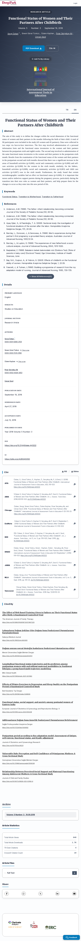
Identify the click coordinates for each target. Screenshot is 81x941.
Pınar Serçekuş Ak (64, 33)
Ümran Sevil (40, 37)
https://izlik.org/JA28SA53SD (17, 459)
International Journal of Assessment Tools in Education (40, 92)
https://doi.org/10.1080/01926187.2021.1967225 (18, 622)
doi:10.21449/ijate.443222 (37, 499)
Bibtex (75, 471)
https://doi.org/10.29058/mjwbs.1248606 (16, 694)
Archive (6, 804)
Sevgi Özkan (13, 34)
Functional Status (9, 197)
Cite (52, 48)
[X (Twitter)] (40, 894)
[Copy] (74, 484)
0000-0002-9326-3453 (13, 373)
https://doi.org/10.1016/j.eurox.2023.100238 (17, 712)
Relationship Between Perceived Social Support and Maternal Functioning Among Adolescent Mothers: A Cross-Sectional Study (38, 772)
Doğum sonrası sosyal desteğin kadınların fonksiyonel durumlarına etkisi (38, 648)
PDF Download (34, 48)
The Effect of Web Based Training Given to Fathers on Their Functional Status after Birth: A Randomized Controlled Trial (39, 613)
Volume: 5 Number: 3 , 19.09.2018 (20, 815)
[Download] (74, 873)
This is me (24, 350)
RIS (64, 471)
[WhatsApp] (24, 894)
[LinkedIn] (57, 894)
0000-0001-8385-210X (13, 342)
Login (75, 3)
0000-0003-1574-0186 (13, 353)
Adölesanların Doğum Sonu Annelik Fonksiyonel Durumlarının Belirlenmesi (39, 720)
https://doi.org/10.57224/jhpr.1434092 (15, 727)
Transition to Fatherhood (52, 197)
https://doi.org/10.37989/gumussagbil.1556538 (18, 763)
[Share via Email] (74, 894)
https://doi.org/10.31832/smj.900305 (14, 640)
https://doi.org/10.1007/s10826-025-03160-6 (17, 781)
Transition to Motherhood (29, 197)
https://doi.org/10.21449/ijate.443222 (20, 445)
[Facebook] (7, 894)
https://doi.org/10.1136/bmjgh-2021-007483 (17, 676)
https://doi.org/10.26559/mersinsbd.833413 (17, 656)
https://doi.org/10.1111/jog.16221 (12, 745)
